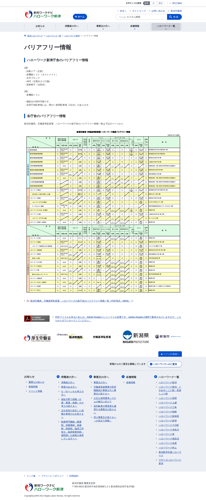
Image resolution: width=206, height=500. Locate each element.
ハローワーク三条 (168, 407)
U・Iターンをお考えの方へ (72, 393)
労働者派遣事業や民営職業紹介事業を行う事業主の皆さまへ (105, 390)
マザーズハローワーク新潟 (170, 462)
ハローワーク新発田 (169, 416)
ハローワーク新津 (168, 420)
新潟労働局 (176, 11)
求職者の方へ (69, 377)
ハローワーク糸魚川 (169, 429)
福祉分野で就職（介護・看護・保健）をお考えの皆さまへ (72, 402)
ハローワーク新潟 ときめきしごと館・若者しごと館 (170, 390)
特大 (161, 3)
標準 (146, 3)
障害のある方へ (69, 387)
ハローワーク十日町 (169, 425)
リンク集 (31, 476)
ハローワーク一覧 (169, 377)
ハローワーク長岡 (168, 398)
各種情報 (131, 377)
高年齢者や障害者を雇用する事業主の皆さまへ (105, 409)
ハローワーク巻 (166, 434)
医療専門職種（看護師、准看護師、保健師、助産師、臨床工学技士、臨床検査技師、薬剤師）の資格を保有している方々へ (72, 430)
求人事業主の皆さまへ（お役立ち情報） (105, 419)
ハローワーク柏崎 (168, 411)
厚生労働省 (177, 3)
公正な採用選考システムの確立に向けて (105, 400)
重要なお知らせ (36, 382)
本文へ (123, 11)
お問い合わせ (158, 11)
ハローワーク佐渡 (168, 443)
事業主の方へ (101, 377)
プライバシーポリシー (52, 476)
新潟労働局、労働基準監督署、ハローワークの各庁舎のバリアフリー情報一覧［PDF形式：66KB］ (80, 301)
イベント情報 (35, 391)
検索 (176, 17)
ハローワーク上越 (168, 402)
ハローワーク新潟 (168, 382)
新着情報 (33, 387)
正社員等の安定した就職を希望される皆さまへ (72, 414)
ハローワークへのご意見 (165, 364)
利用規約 (73, 476)
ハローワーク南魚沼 (169, 438)
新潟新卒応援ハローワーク (170, 454)
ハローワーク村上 (168, 447)
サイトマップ (139, 11)
